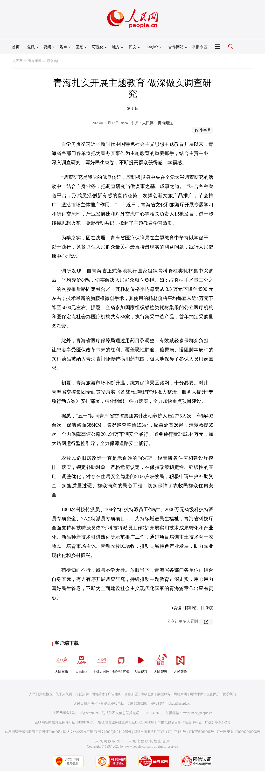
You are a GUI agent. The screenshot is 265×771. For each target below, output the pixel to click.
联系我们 (229, 694)
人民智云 (160, 663)
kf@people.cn (89, 713)
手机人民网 (101, 663)
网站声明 (180, 694)
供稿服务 (147, 694)
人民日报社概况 (41, 694)
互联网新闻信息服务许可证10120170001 (64, 722)
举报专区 (199, 47)
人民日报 (61, 663)
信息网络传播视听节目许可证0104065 (33, 732)
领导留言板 (120, 663)
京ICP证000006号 (201, 732)
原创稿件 (53, 61)
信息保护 (213, 694)
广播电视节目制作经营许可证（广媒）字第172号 (194, 722)
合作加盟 (131, 694)
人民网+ (81, 663)
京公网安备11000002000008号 (238, 732)
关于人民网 (64, 694)
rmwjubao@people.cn (197, 713)
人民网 (18, 61)
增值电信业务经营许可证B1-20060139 (126, 722)
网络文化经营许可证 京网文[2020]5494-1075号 (97, 732)
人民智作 (180, 663)
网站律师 (196, 694)
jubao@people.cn (179, 703)
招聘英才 (98, 694)
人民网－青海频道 (157, 123)
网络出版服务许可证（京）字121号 (160, 732)
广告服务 (114, 694)
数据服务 (164, 694)
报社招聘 (82, 694)
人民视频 (140, 663)
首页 (16, 47)
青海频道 (35, 61)
